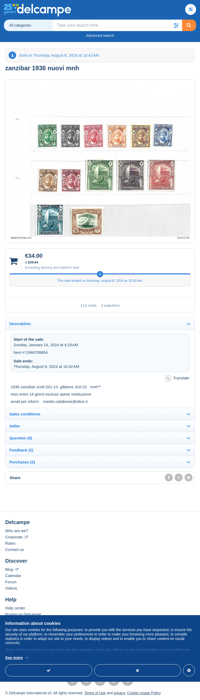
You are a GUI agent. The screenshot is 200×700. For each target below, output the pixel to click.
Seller (14, 426)
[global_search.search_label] (117, 25)
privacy (119, 693)
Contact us (14, 549)
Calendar (13, 575)
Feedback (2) (21, 450)
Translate (177, 378)
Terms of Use (94, 693)
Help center (15, 608)
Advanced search (100, 35)
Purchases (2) (22, 462)
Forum (10, 582)
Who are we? (16, 530)
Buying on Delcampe (23, 614)
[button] (176, 25)
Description (20, 323)
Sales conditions (24, 414)
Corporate (16, 537)
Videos (11, 588)
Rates (10, 543)
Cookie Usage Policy (144, 693)
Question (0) (20, 438)
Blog (11, 569)
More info (13, 658)
